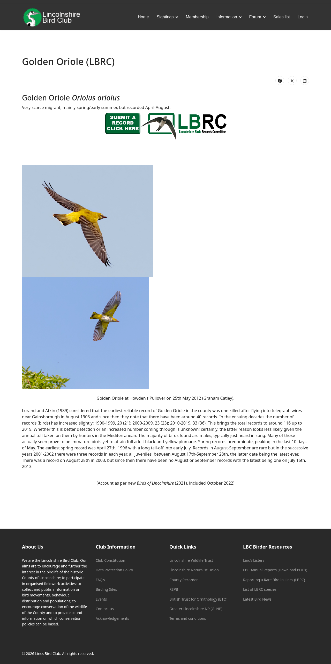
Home (143, 17)
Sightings (165, 17)
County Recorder (183, 579)
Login (303, 17)
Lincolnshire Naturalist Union (194, 569)
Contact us (105, 608)
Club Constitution (110, 560)
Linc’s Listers (253, 560)
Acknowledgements (112, 618)
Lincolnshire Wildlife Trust (191, 560)
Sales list (281, 17)
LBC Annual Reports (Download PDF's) (275, 569)
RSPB (173, 589)
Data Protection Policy (114, 569)
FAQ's (100, 579)
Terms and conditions (187, 618)
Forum (255, 17)
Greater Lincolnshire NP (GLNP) (195, 608)
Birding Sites (106, 589)
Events (101, 599)
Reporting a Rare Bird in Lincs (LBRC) (274, 579)
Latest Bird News (257, 599)
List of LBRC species (259, 589)
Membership (197, 17)
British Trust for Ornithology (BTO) (198, 599)
